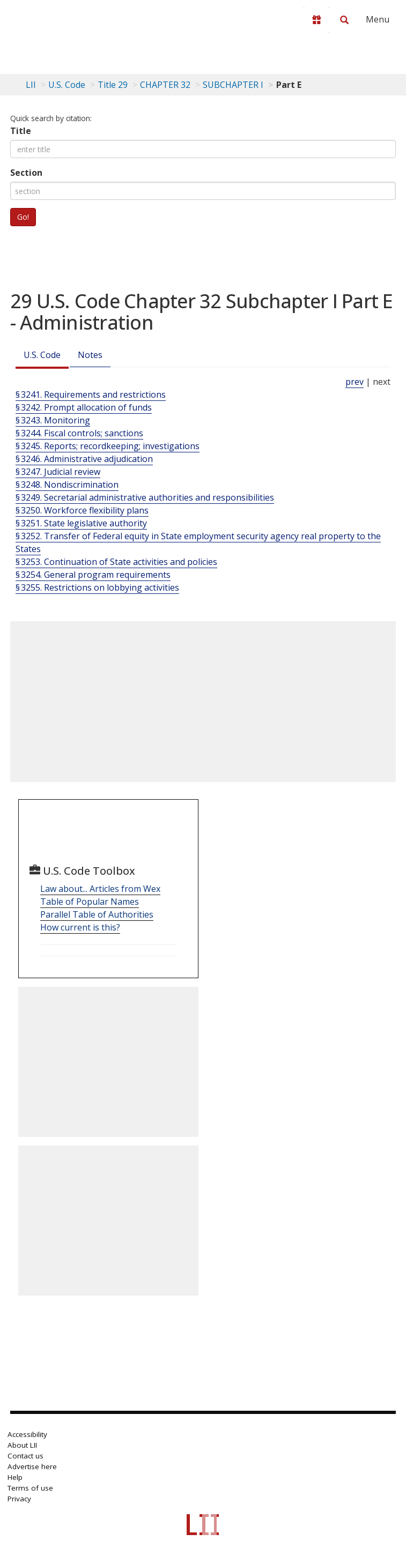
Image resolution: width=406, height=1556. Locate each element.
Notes (90, 355)
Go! (23, 217)
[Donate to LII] (316, 20)
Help (15, 1477)
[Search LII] (344, 20)
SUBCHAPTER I (233, 85)
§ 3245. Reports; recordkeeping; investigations (108, 446)
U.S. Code (42, 355)
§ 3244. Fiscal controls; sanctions (79, 433)
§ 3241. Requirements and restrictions (91, 394)
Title (20, 131)
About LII (22, 1445)
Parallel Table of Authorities (96, 914)
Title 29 (113, 85)
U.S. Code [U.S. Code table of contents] (66, 85)
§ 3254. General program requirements (93, 574)
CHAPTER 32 (165, 85)
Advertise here (32, 1466)
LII (31, 85)
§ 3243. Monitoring (53, 420)
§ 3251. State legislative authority (81, 523)
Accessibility (27, 1434)
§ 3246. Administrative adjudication (84, 459)
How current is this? (80, 927)
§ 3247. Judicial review (58, 472)
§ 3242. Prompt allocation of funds (84, 407)
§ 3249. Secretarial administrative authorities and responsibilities (145, 497)
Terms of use (30, 1488)
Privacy (19, 1498)
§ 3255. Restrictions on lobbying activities (97, 587)
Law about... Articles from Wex (100, 889)
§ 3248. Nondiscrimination (67, 484)
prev (354, 382)
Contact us (25, 1456)
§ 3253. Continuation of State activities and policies (116, 562)
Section (26, 172)
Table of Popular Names (89, 901)
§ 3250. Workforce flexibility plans (82, 510)
